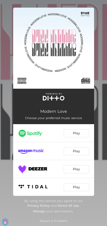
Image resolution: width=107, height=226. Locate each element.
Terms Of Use (68, 206)
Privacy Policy (38, 206)
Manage (39, 211)
